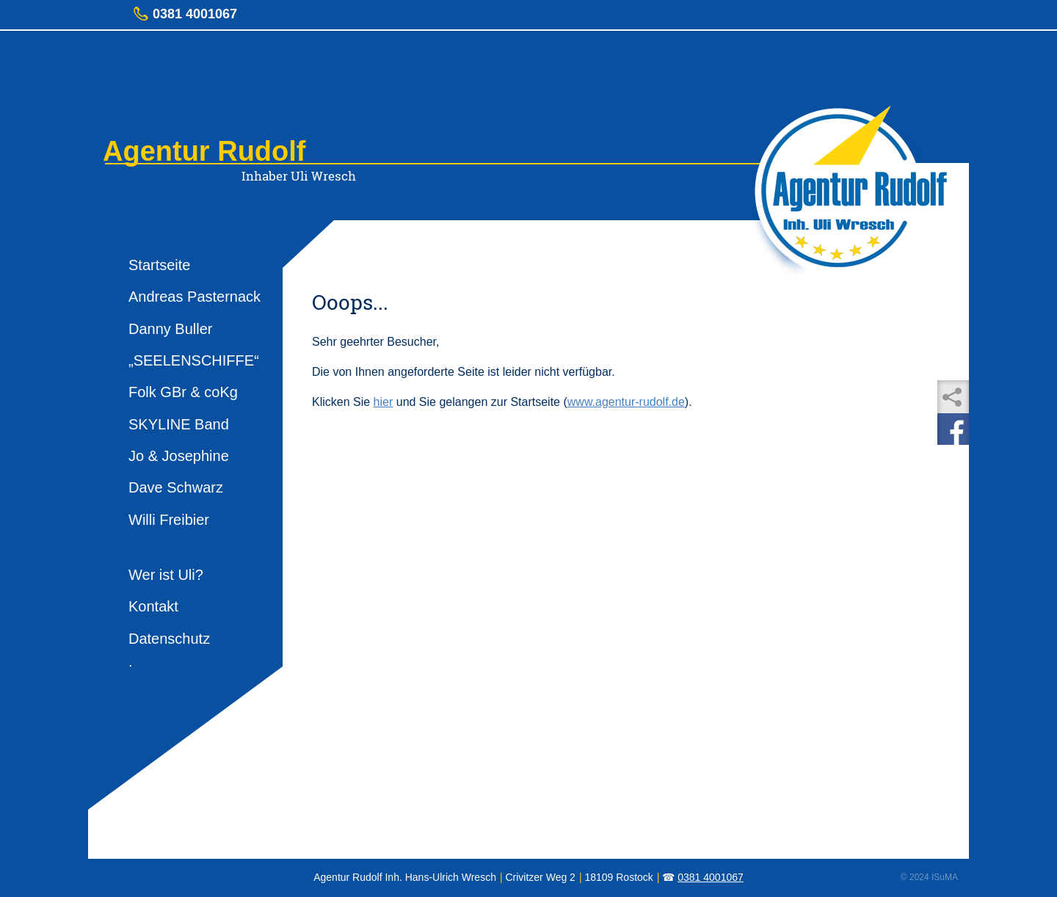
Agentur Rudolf (204, 151)
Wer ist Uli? (165, 575)
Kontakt (153, 606)
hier (383, 402)
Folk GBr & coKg (183, 392)
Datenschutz (169, 639)
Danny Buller (170, 329)
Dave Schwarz (175, 487)
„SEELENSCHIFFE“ (193, 360)
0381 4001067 (711, 877)
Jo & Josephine (178, 456)
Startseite (159, 265)
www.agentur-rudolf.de (626, 402)
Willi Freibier (168, 520)
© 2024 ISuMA (929, 877)
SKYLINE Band (178, 424)
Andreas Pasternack (194, 296)
